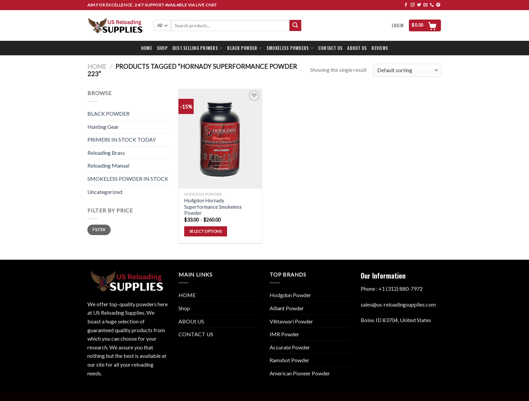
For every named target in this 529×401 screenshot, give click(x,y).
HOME (146, 48)
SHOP (162, 48)
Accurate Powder (290, 347)
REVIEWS (379, 48)
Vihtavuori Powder (291, 321)
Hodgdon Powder (290, 295)
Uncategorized (104, 192)
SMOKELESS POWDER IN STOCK (127, 178)
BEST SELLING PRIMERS (197, 48)
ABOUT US (357, 48)
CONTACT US (330, 48)
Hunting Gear (103, 126)
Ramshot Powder (289, 360)
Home (97, 66)
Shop (184, 308)
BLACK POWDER (244, 48)
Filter (98, 229)
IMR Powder (284, 334)
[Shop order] (407, 70)
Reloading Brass (106, 152)
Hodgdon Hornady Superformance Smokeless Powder (213, 207)
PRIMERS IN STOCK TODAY (121, 139)
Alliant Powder (287, 308)
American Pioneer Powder (300, 373)
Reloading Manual (108, 165)
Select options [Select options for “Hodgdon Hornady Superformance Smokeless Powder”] (205, 231)
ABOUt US (191, 321)
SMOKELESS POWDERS (290, 48)
